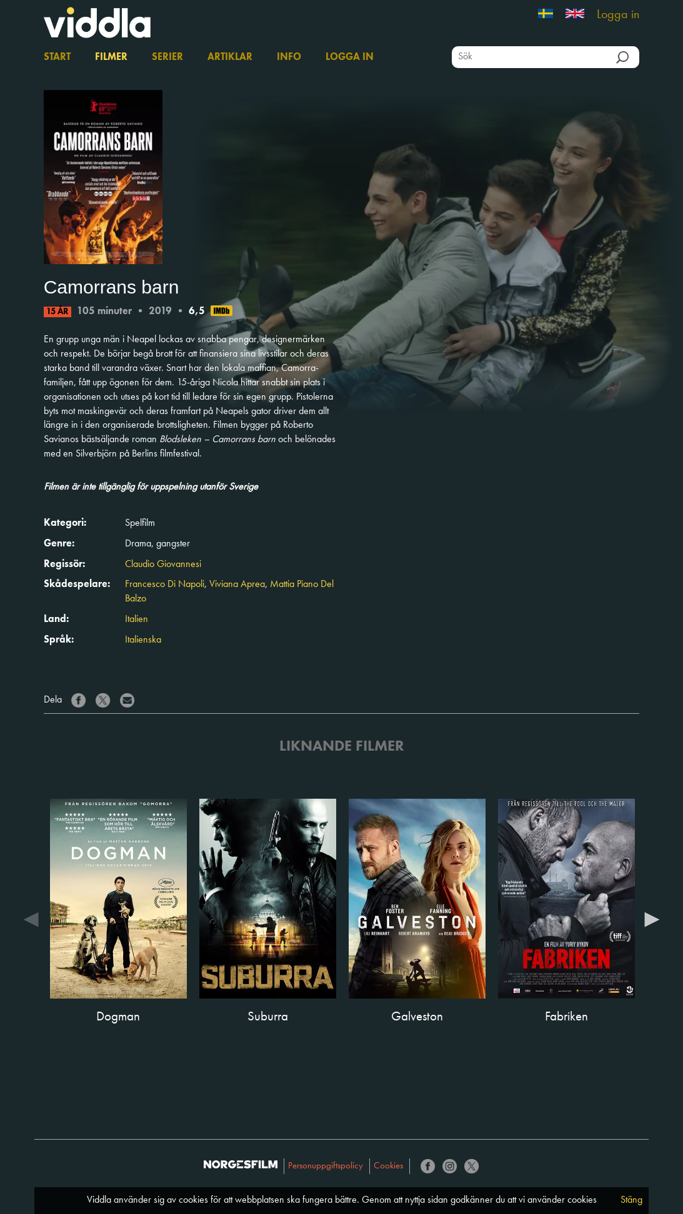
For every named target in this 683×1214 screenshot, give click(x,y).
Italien (136, 619)
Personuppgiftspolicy (325, 1166)
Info (289, 57)
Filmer (111, 57)
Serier (167, 57)
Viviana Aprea (237, 585)
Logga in (618, 15)
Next (651, 918)
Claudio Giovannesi (163, 565)
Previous (31, 918)
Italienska (143, 640)
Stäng (631, 1200)
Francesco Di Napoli (164, 585)
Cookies (388, 1166)
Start (57, 57)
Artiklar (229, 57)
